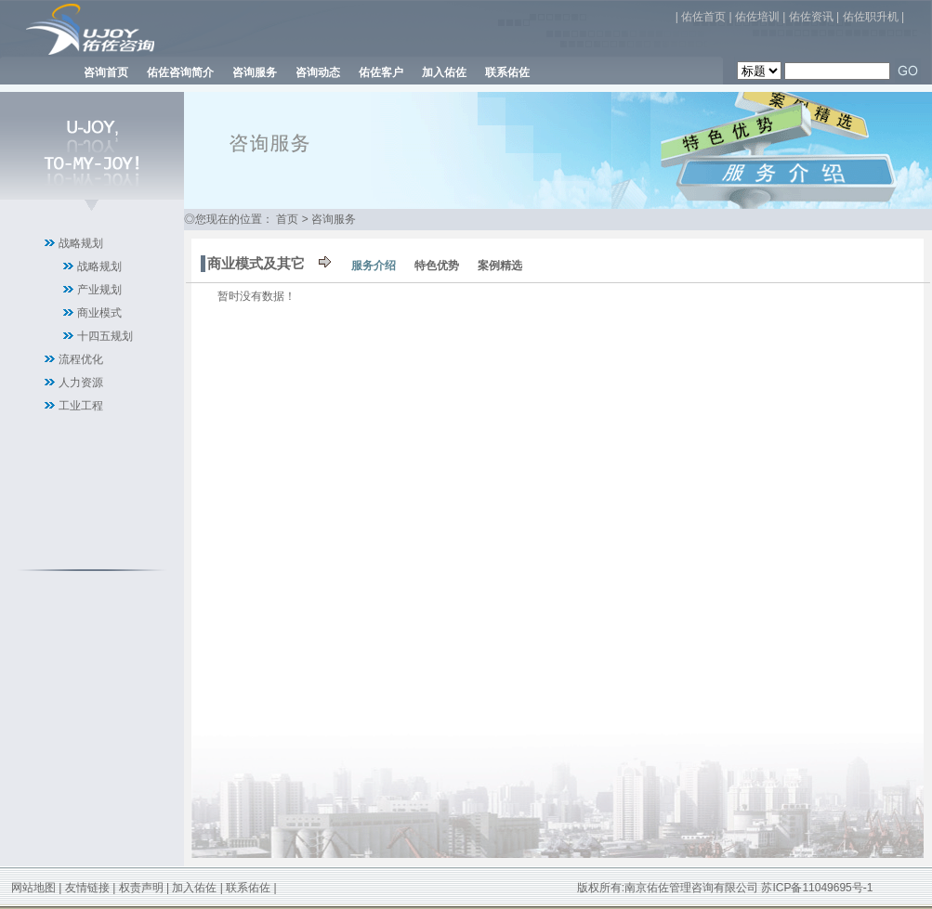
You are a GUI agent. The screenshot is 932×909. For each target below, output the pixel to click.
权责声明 (141, 887)
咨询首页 (106, 72)
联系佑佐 (507, 72)
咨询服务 (254, 72)
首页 (287, 219)
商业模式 (99, 312)
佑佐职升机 (871, 16)
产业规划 (99, 289)
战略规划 (81, 243)
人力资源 (81, 382)
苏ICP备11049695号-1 (817, 887)
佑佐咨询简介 (180, 72)
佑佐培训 (757, 16)
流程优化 (81, 359)
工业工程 (81, 405)
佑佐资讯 (811, 16)
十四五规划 (105, 336)
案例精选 (500, 265)
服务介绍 (373, 265)
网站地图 (33, 887)
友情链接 (87, 887)
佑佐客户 (381, 72)
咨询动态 (317, 72)
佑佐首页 (703, 16)
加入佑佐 (444, 72)
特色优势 (436, 265)
